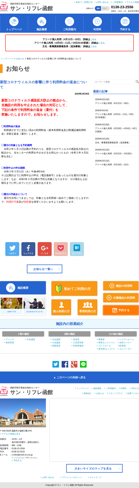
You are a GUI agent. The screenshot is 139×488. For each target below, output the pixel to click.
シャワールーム (126, 339)
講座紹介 (87, 393)
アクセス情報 (132, 2)
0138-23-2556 (122, 7)
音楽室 (76, 339)
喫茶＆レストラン (106, 342)
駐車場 (122, 346)
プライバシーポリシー (72, 477)
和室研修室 (78, 346)
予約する (125, 29)
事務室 (101, 339)
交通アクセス (133, 393)
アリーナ (10, 339)
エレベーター (125, 349)
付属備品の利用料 (124, 297)
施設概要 (41, 29)
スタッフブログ (115, 393)
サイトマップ (95, 477)
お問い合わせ (102, 2)
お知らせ (20, 59)
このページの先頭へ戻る (71, 377)
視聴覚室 (56, 346)
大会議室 (56, 339)
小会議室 (56, 342)
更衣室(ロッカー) (106, 349)
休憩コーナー (125, 342)
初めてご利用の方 (84, 2)
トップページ (14, 29)
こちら (93, 39)
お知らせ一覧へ (43, 269)
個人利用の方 (61, 311)
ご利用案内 (117, 2)
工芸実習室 (78, 342)
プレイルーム (104, 346)
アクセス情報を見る (11, 434)
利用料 (97, 29)
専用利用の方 (87, 311)
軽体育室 (10, 342)
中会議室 (31, 339)
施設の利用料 (124, 285)
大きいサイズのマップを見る (93, 468)
